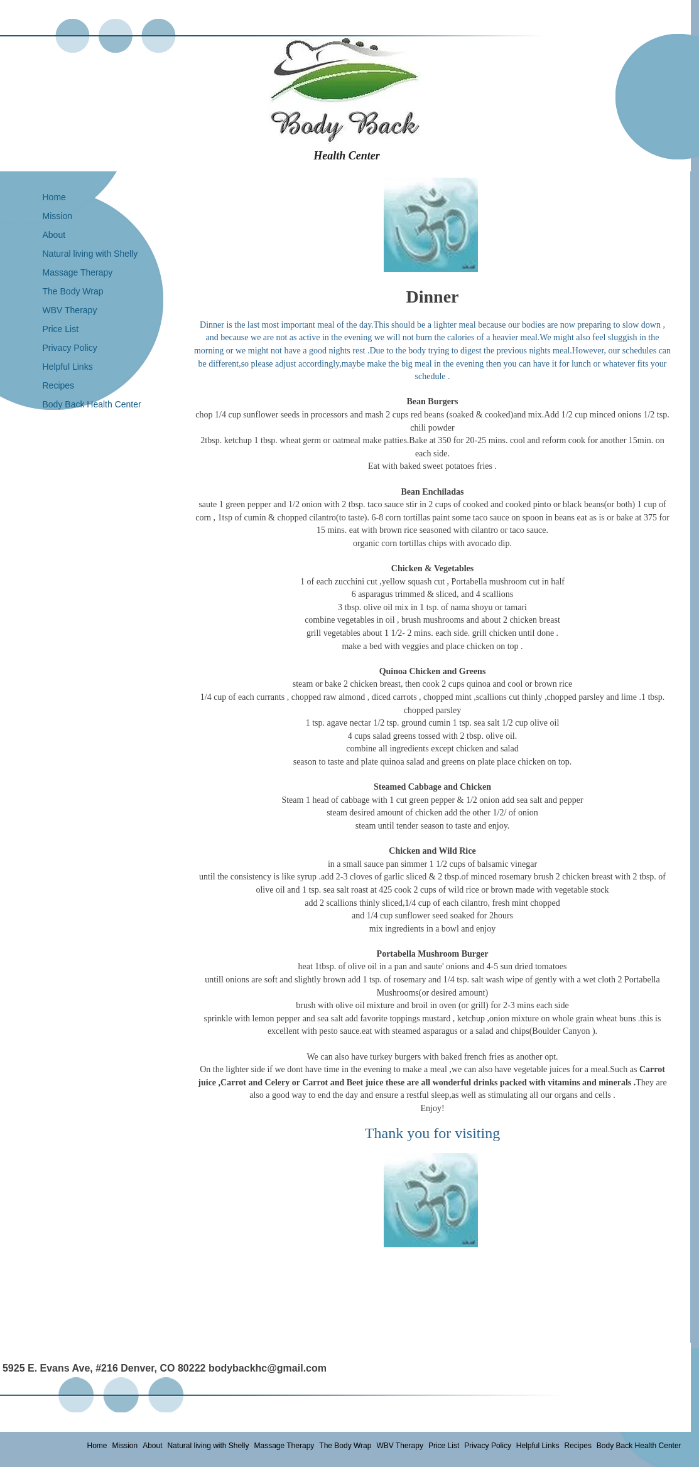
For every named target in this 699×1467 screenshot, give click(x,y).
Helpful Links (68, 367)
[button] (431, 225)
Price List (61, 329)
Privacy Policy (70, 348)
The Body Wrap (73, 291)
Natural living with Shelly (90, 254)
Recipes (59, 385)
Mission (57, 216)
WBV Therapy (70, 310)
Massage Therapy (78, 272)
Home (54, 197)
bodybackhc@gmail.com (268, 1368)
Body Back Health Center (92, 404)
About (54, 235)
